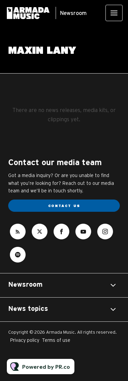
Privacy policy (24, 340)
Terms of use (56, 340)
